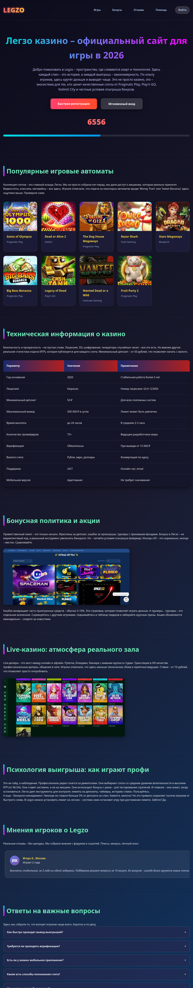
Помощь (161, 10)
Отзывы (139, 10)
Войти (182, 10)
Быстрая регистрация (74, 104)
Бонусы (117, 10)
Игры (97, 10)
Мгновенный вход (121, 104)
